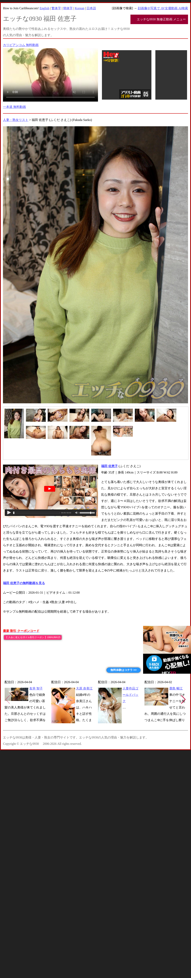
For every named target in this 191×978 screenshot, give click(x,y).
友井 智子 (36, 688)
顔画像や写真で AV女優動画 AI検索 (163, 8)
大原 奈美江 (84, 688)
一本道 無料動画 (14, 106)
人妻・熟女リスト (15, 120)
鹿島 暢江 (176, 688)
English (44, 8)
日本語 (91, 8)
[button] (183, 699)
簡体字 (68, 8)
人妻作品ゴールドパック (130, 695)
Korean (79, 8)
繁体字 (56, 8)
